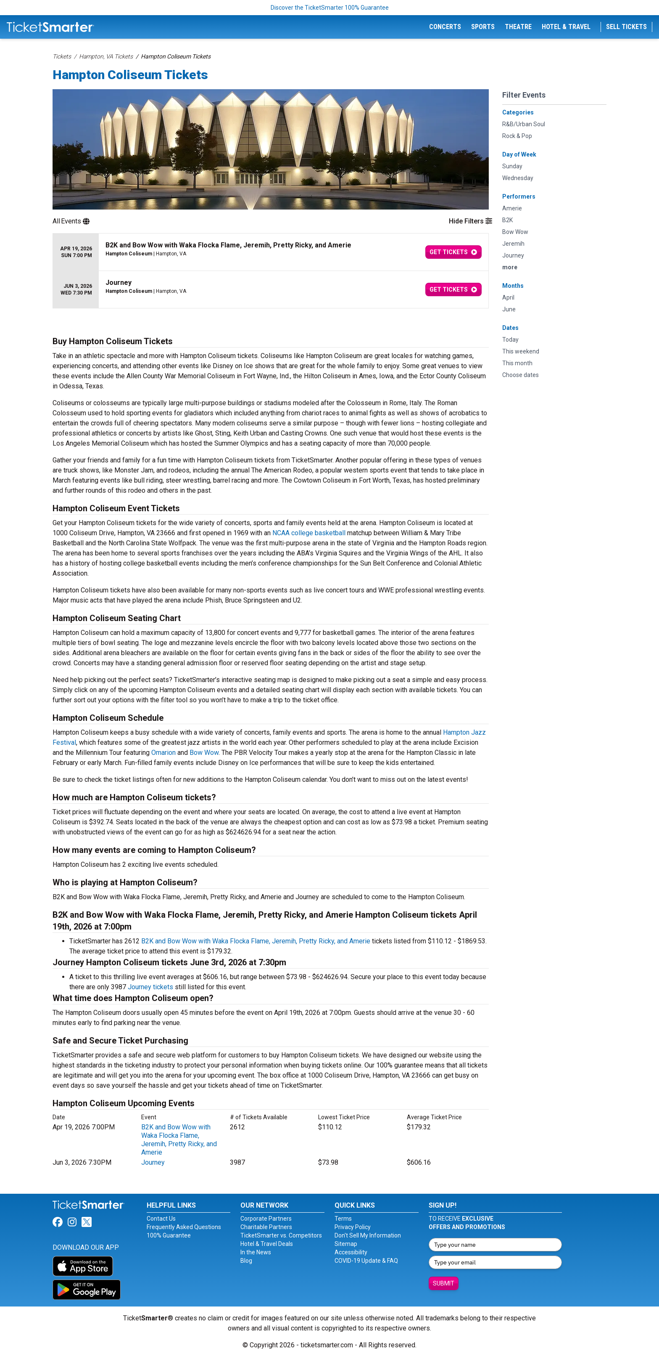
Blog (246, 1260)
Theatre (518, 27)
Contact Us (161, 1218)
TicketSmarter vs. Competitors (281, 1235)
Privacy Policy (353, 1227)
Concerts (445, 27)
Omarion (163, 753)
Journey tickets (150, 987)
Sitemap (346, 1243)
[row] (271, 252)
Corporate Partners (266, 1218)
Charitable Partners (266, 1227)
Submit (443, 1283)
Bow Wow (204, 753)
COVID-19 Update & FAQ (366, 1260)
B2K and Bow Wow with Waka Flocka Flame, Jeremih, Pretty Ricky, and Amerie (255, 941)
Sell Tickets (626, 27)
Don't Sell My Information (368, 1235)
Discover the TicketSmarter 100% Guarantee (330, 7)
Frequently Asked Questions (184, 1227)
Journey (153, 1162)
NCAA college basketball (308, 533)
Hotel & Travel (566, 27)
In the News (255, 1252)
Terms (343, 1218)
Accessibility (351, 1252)
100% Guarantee (169, 1235)
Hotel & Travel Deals (266, 1243)
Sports (483, 27)
